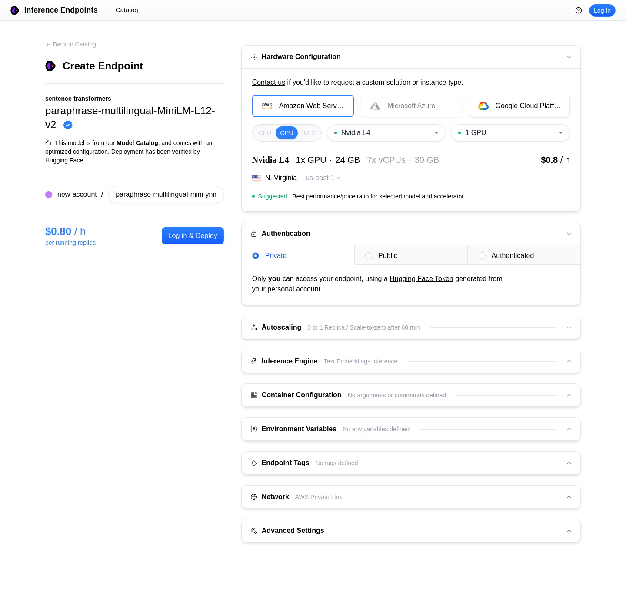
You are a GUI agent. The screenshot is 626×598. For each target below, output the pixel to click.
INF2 (308, 132)
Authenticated (506, 255)
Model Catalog (137, 142)
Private (269, 255)
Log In (602, 10)
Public (381, 255)
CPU (265, 132)
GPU (286, 132)
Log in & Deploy (192, 235)
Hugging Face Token (421, 278)
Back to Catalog (70, 44)
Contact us (268, 82)
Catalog (127, 9)
